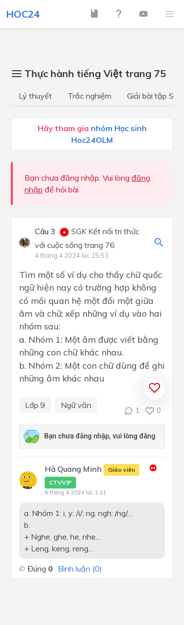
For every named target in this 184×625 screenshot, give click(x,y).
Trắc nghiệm (89, 96)
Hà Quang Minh (92, 476)
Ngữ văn (76, 405)
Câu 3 (45, 231)
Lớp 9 (35, 405)
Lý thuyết (35, 96)
